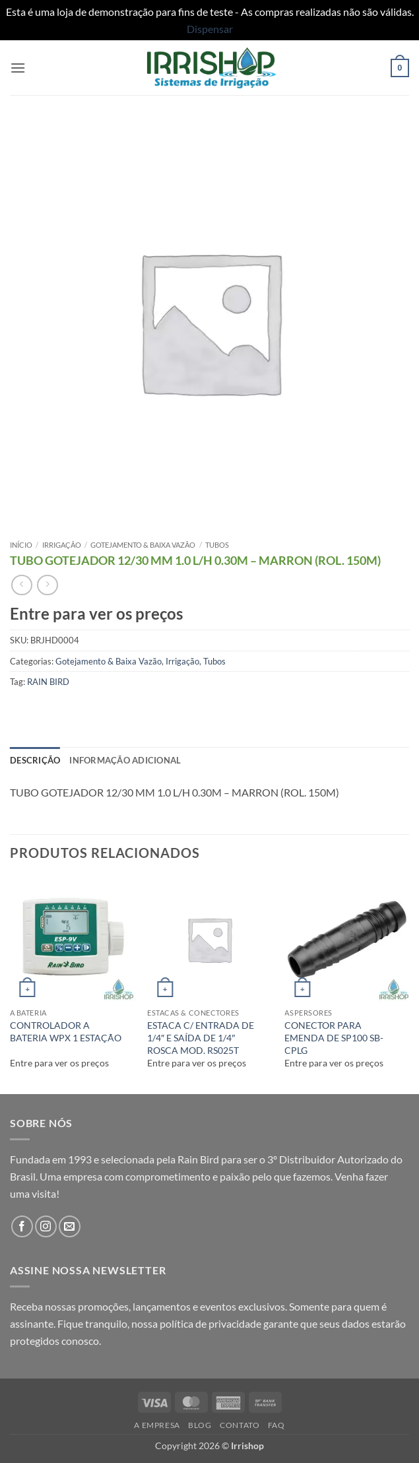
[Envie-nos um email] (70, 1226)
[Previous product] (47, 585)
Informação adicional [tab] (125, 760)
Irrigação (61, 544)
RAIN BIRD (48, 681)
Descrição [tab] (35, 760)
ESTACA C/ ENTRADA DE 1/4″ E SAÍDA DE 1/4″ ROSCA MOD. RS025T (200, 1037)
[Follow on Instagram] (46, 1226)
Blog (199, 1425)
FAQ (276, 1425)
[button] (18, 67)
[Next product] (21, 585)
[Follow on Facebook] (22, 1226)
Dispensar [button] (210, 28)
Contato (239, 1425)
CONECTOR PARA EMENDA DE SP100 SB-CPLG (333, 1037)
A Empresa (157, 1425)
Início (21, 544)
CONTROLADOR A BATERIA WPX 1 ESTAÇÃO (65, 1031)
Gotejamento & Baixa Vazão (142, 544)
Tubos (217, 544)
